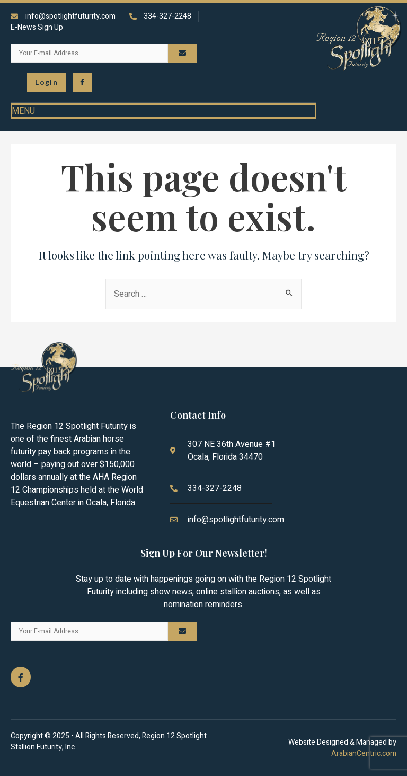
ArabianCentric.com (363, 753)
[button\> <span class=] (46, 82)
